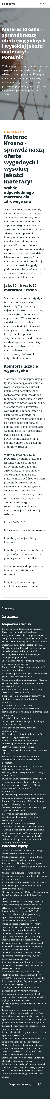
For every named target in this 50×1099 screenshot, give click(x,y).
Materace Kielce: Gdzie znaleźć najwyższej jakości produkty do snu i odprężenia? (24, 1040)
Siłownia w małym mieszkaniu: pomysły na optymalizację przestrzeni (23, 662)
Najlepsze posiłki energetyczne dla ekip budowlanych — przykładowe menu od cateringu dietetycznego (22, 839)
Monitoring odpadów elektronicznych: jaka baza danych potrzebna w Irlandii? (24, 649)
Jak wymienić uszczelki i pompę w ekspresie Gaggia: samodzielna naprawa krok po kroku (24, 637)
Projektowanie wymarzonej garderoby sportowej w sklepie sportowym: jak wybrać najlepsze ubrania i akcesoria (24, 997)
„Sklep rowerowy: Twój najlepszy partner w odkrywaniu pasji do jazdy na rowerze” (24, 903)
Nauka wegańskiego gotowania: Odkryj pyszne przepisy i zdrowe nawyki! (22, 858)
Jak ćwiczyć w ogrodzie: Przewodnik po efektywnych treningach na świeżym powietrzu (22, 759)
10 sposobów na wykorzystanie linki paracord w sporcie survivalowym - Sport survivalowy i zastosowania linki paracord (23, 1013)
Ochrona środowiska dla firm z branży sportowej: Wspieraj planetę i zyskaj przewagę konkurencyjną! (21, 955)
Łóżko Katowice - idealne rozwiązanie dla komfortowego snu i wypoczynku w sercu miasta (23, 1073)
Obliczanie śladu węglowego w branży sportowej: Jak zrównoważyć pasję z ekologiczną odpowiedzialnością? (21, 926)
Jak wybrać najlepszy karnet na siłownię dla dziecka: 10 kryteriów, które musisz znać (24, 796)
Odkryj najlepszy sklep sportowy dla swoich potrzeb (24, 1005)
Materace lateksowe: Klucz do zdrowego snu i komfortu (25, 713)
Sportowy (8, 3)
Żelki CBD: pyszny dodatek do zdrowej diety (24, 978)
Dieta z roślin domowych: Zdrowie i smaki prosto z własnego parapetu (23, 803)
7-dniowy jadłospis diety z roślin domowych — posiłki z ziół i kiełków (24, 809)
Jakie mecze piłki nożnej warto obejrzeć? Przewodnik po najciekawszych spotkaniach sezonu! (24, 866)
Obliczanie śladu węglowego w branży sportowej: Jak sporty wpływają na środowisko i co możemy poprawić (21, 917)
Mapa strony (10, 616)
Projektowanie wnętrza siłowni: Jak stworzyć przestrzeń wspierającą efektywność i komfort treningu (20, 743)
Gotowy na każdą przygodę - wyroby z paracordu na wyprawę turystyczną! (21, 989)
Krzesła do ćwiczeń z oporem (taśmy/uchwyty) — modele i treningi (20, 707)
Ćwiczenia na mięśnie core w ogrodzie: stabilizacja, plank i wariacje (22, 767)
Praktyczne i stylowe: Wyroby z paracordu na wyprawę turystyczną (23, 983)
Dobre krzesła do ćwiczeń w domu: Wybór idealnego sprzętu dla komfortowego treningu (23, 698)
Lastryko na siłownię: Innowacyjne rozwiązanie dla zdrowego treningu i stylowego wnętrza (21, 816)
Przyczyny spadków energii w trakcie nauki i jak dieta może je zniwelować (24, 675)
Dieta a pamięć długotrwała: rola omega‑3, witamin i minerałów (24, 669)
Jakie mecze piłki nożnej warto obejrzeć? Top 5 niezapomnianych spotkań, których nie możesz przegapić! (24, 875)
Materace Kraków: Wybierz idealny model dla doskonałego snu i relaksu (23, 1059)
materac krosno (14, 131)
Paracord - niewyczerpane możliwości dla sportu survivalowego (23, 1027)
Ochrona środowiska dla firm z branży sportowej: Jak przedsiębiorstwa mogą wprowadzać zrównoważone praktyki (22, 936)
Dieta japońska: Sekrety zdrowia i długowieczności (19, 729)
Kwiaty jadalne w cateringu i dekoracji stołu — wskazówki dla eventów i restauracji (24, 780)
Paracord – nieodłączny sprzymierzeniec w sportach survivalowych (24, 1034)
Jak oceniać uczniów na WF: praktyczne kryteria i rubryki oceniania (22, 691)
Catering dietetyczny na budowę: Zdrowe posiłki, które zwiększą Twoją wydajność (23, 831)
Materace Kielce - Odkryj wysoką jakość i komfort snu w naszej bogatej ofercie (23, 1046)
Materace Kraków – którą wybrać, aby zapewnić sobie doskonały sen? (21, 1053)
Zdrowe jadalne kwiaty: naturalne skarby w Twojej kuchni (24, 774)
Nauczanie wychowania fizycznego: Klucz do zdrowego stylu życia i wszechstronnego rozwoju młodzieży (24, 683)
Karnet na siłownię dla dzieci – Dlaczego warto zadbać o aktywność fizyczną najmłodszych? (22, 788)
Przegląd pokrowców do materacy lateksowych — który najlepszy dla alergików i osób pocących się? (24, 721)
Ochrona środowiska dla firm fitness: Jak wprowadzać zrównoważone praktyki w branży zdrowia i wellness (22, 946)
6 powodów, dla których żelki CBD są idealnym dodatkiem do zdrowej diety (21, 973)
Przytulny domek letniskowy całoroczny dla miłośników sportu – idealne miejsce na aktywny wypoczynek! (24, 885)
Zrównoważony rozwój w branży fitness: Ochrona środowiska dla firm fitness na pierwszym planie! (22, 965)
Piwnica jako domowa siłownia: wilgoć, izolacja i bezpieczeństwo (21, 656)
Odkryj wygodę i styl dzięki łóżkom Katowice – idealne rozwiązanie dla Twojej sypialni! (24, 1066)
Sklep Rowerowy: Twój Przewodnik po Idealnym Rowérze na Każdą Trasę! (21, 909)
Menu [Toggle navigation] (43, 4)
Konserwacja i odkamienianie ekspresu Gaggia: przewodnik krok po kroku (22, 630)
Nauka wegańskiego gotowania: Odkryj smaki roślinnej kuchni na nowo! (22, 852)
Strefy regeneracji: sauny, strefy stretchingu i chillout (24, 751)
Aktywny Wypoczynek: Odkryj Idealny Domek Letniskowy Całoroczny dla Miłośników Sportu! (25, 895)
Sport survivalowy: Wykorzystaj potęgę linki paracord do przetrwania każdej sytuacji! (24, 1021)
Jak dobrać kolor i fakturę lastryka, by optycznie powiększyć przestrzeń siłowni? (23, 825)
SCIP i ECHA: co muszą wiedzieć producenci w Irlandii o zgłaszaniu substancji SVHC (24, 643)
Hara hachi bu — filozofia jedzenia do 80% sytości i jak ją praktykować (23, 736)
